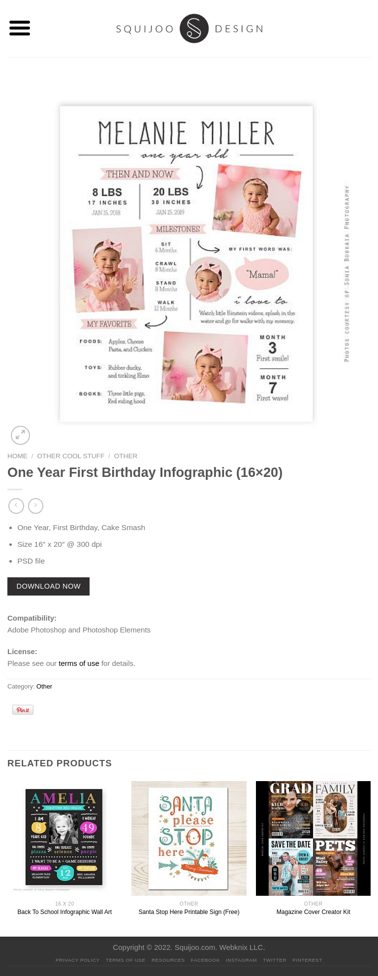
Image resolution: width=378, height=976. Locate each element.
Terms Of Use (126, 960)
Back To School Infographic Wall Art (65, 912)
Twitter (274, 960)
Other (126, 456)
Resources (168, 960)
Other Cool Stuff (70, 456)
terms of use (79, 663)
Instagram (241, 960)
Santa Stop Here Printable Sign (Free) (188, 912)
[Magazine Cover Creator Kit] (313, 838)
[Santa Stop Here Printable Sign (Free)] (188, 838)
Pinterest (307, 960)
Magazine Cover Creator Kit (313, 912)
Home (17, 456)
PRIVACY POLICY (78, 960)
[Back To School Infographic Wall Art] (64, 838)
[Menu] (19, 28)
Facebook (205, 960)
